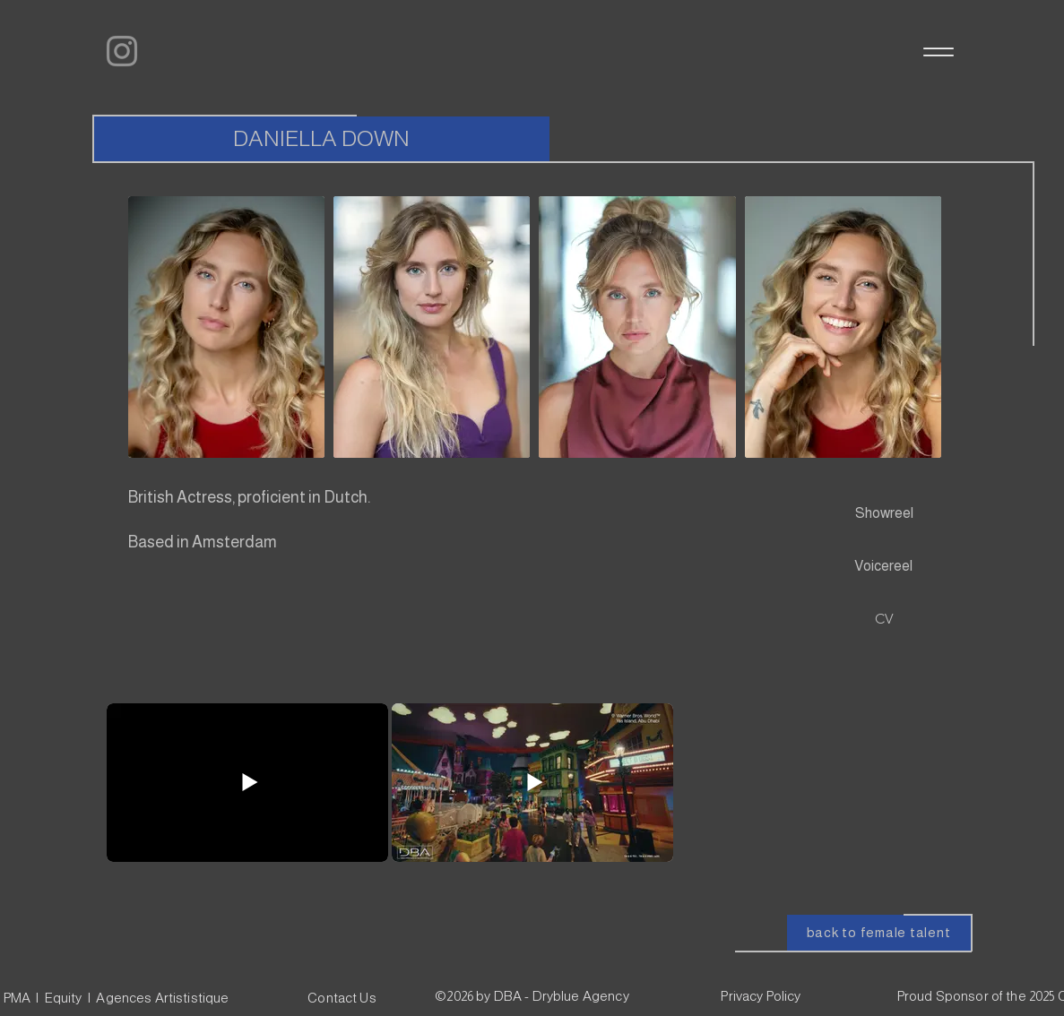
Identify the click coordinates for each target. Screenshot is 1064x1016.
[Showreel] (884, 512)
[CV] (885, 618)
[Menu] (937, 51)
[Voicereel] (883, 565)
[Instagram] (122, 51)
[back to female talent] (879, 933)
